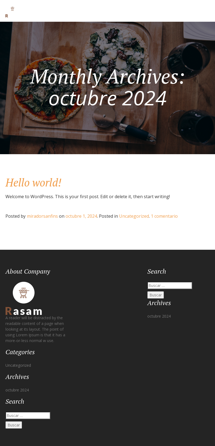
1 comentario (164, 216)
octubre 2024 (17, 390)
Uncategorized (134, 216)
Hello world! (33, 182)
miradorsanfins (42, 216)
